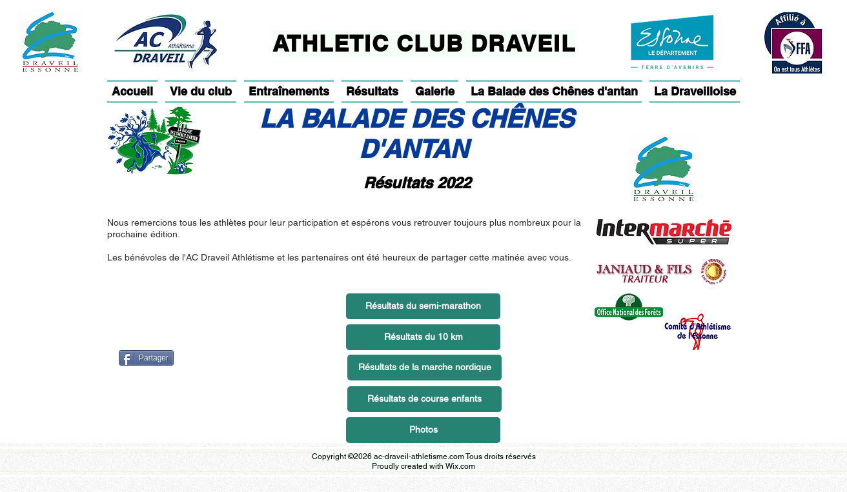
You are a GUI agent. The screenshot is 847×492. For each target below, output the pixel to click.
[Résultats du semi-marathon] (423, 306)
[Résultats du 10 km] (423, 337)
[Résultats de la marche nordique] (424, 367)
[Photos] (423, 430)
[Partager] (146, 358)
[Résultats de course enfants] (424, 399)
